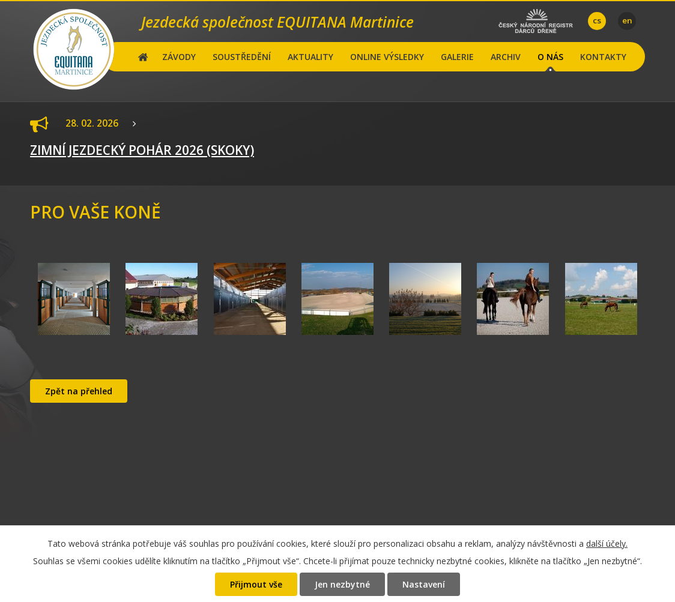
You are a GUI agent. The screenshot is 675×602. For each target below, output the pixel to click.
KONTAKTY (603, 56)
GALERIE (457, 56)
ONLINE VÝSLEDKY (387, 56)
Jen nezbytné (342, 584)
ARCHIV (506, 56)
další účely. (607, 543)
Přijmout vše (256, 584)
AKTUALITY (310, 56)
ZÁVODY (179, 56)
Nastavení (423, 584)
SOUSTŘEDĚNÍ (242, 56)
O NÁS (550, 56)
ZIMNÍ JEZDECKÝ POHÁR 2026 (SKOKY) (142, 150)
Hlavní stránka (143, 56)
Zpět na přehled (78, 391)
